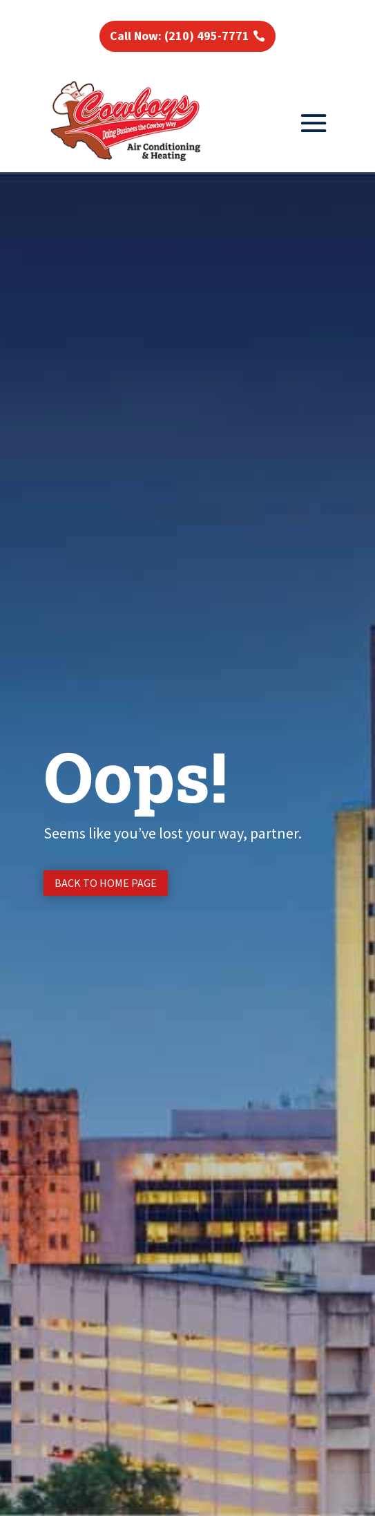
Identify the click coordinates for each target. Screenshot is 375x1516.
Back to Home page (106, 883)
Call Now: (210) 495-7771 (179, 36)
